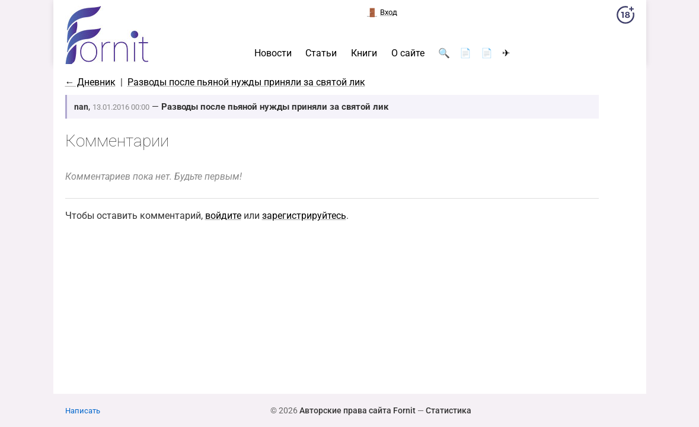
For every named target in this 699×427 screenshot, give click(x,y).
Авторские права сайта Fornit (357, 410)
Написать (82, 410)
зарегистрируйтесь (304, 215)
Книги (364, 53)
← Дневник (90, 82)
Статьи (321, 53)
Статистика (448, 410)
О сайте (407, 53)
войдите (223, 215)
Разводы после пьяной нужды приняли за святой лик (246, 82)
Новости (273, 53)
